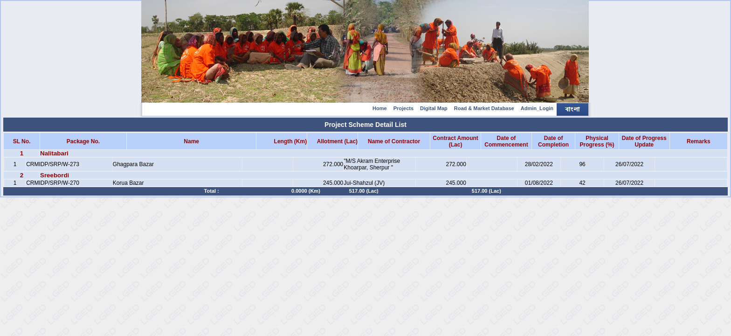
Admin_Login (537, 108)
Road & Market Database (484, 108)
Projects (403, 108)
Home (379, 108)
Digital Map (434, 108)
